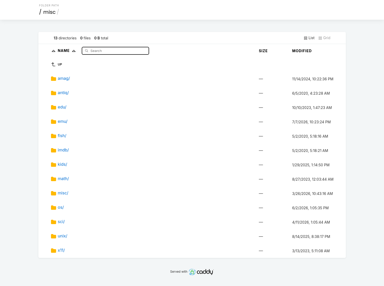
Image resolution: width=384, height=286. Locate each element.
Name (68, 50)
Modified (302, 51)
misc (49, 12)
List (309, 38)
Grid (324, 38)
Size (263, 51)
